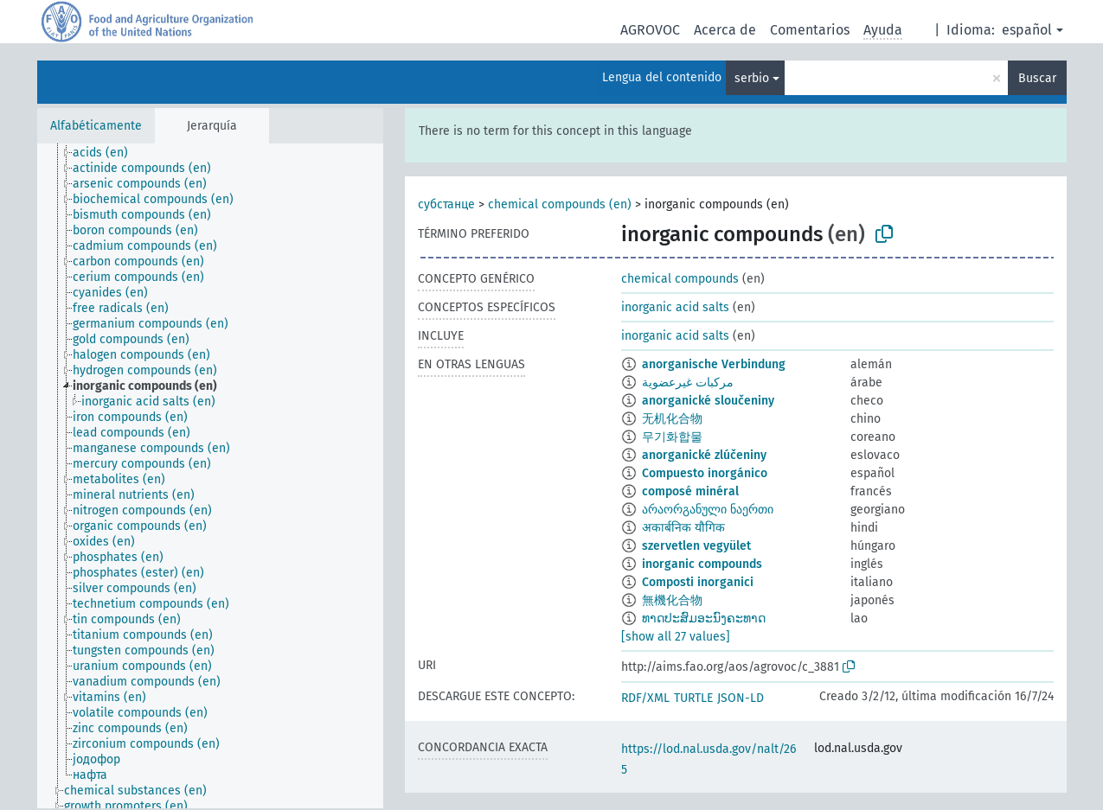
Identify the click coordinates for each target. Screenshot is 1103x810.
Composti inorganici (698, 582)
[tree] (210, 476)
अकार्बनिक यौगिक (683, 527)
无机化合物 (672, 418)
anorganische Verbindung (714, 364)
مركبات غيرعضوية (688, 382)
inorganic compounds (702, 564)
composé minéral (690, 491)
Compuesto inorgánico (704, 473)
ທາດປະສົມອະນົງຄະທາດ (704, 618)
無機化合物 (672, 600)
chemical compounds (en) (560, 204)
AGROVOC (650, 30)
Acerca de (725, 30)
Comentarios (810, 30)
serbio (751, 78)
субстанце (446, 204)
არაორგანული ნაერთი (707, 509)
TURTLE (693, 698)
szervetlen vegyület (696, 546)
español (1027, 30)
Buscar (1037, 78)
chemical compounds (680, 278)
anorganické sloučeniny (708, 400)
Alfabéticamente (96, 125)
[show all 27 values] (675, 636)
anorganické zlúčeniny (704, 455)
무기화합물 (672, 437)
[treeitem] (108, 153)
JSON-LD (740, 698)
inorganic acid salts (675, 307)
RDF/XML (645, 698)
